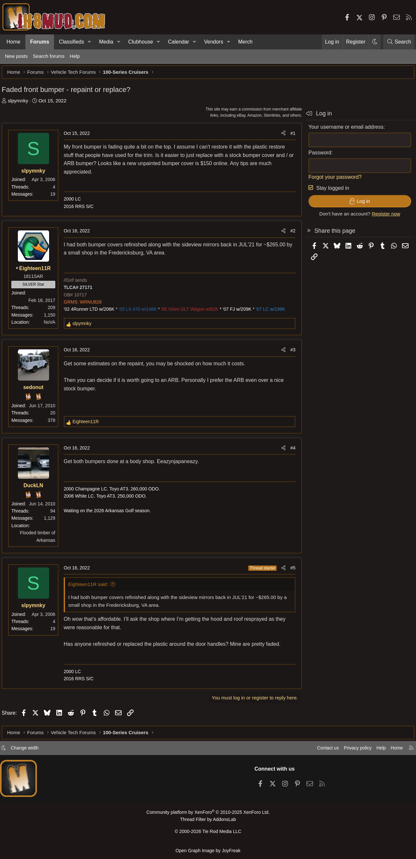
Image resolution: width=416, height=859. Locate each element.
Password (316, 156)
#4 (289, 451)
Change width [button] (31, 750)
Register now (383, 217)
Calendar (178, 42)
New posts (16, 56)
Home (13, 42)
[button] (89, 41)
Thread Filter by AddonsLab (208, 821)
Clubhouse (140, 42)
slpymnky (21, 104)
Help (75, 56)
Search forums (49, 56)
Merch (245, 42)
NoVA (52, 325)
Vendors (213, 42)
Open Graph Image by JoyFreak (208, 850)
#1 (289, 136)
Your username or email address (342, 130)
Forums (39, 42)
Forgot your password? (331, 180)
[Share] (280, 136)
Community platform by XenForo (208, 815)
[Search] (398, 41)
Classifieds (71, 42)
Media (106, 42)
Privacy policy (350, 750)
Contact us (318, 750)
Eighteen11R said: (91, 587)
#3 (289, 353)
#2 (289, 234)
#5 (289, 571)
